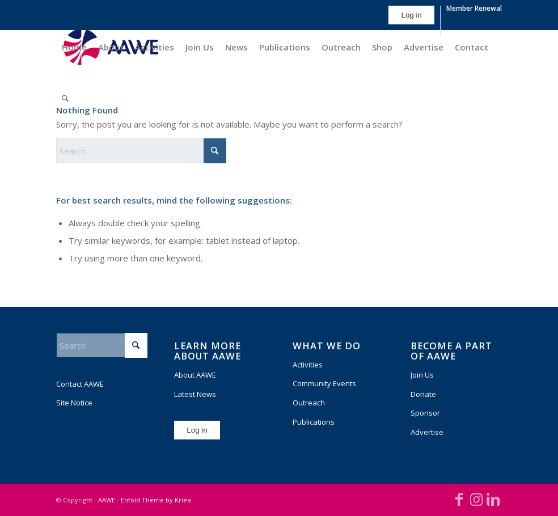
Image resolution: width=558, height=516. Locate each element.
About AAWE (195, 375)
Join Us (422, 375)
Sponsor (425, 413)
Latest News (195, 394)
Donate (423, 394)
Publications (314, 422)
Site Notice (74, 402)
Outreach (309, 402)
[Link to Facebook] (459, 498)
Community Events (324, 383)
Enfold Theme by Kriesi (156, 500)
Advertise (427, 432)
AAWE (106, 500)
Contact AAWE (80, 384)
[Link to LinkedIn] (493, 498)
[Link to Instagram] (476, 498)
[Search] (65, 98)
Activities (308, 364)
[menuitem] (411, 21)
